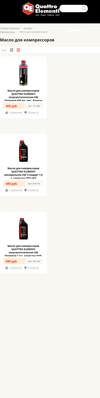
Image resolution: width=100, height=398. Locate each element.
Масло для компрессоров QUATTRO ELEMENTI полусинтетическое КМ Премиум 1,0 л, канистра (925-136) (23, 252)
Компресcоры (7, 31)
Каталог (28, 28)
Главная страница (10, 28)
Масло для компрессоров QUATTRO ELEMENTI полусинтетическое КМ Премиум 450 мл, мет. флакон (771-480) (23, 97)
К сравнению (15, 112)
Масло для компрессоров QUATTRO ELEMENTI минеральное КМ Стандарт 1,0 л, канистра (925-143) (23, 173)
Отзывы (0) (33, 112)
